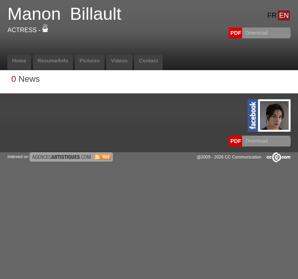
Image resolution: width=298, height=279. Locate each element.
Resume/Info (53, 61)
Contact (148, 61)
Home (19, 61)
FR (272, 15)
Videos (119, 61)
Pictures (90, 61)
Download (256, 33)
